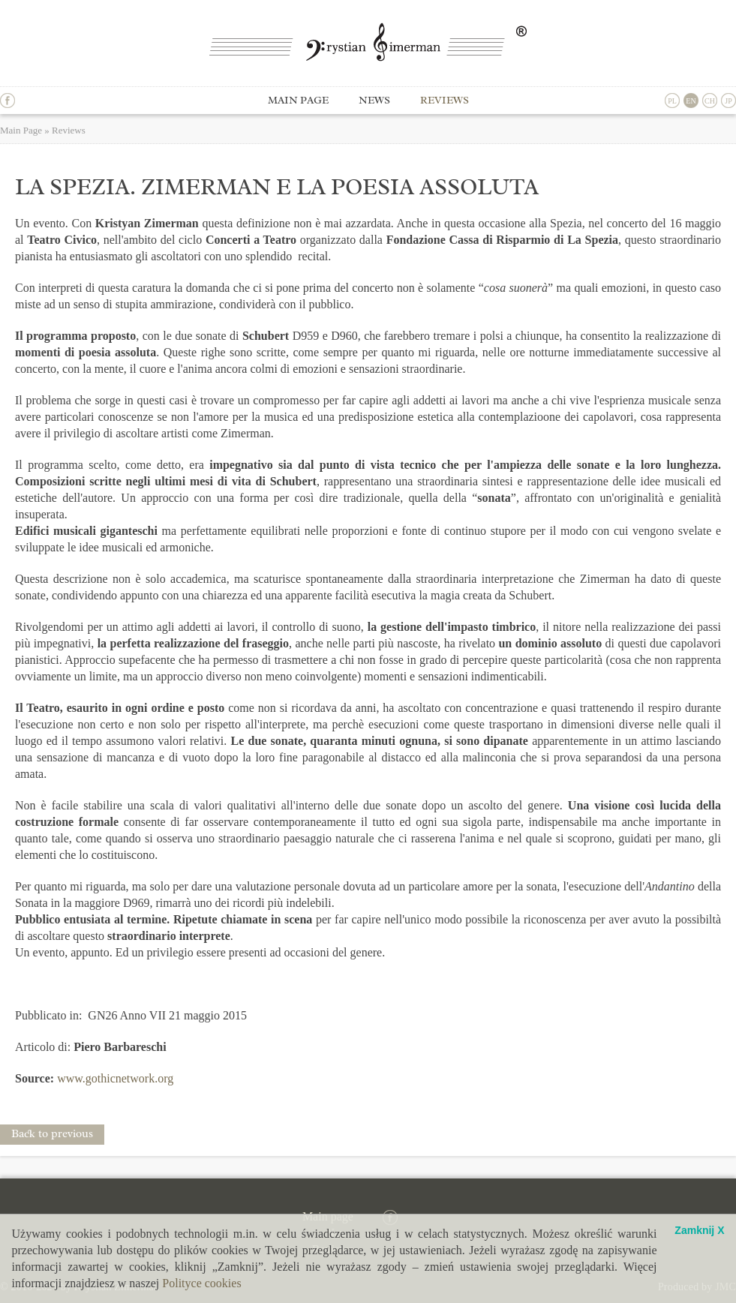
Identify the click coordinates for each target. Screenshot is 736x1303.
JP (728, 101)
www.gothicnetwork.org (115, 1078)
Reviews (444, 100)
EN (690, 101)
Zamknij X (699, 1230)
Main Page (21, 130)
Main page (298, 100)
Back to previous (52, 1134)
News (374, 100)
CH (709, 101)
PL (672, 101)
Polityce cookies (201, 1283)
